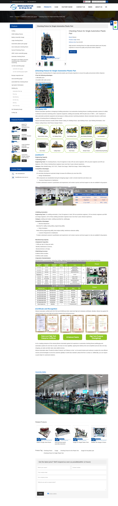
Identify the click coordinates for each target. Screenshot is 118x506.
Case (56, 7)
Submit (40, 494)
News (90, 7)
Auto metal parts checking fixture (20, 47)
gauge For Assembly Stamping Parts (26, 126)
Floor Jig (15, 94)
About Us (98, 7)
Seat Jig (14, 102)
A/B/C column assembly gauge (19, 53)
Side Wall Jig (15, 97)
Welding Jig (14, 88)
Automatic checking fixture (18, 56)
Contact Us (80, 7)
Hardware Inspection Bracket (26, 135)
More (24, 130)
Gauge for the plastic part (87, 451)
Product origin (73, 39)
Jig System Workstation (18, 85)
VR (106, 7)
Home (39, 7)
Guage (56, 451)
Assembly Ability (40, 372)
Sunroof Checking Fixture (18, 50)
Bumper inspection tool (17, 75)
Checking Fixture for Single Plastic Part (54, 453)
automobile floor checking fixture (20, 81)
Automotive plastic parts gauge (29, 16)
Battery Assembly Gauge (18, 37)
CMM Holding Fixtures (17, 34)
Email (73, 52)
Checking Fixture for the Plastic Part (69, 451)
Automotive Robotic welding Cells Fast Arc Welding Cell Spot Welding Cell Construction (26, 156)
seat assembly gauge (17, 78)
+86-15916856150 (31, 1)
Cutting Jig (14, 112)
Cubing (13, 31)
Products (47, 7)
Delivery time (72, 42)
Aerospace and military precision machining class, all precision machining (20, 61)
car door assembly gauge (18, 65)
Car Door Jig (15, 99)
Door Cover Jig (16, 105)
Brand (70, 37)
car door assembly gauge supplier (20, 71)
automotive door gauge (18, 68)
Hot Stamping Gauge (17, 109)
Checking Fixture (48, 451)
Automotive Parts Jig (17, 91)
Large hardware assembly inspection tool (26, 146)
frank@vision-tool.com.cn (18, 1)
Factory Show (67, 7)
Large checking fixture (17, 40)
